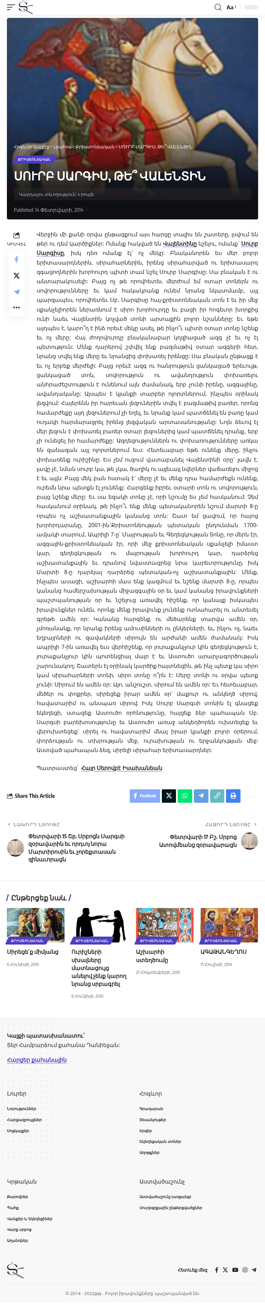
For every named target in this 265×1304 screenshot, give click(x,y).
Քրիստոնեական (34, 160)
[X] (225, 1271)
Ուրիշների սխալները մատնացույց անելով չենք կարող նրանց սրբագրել (98, 968)
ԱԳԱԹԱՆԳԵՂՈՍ (223, 952)
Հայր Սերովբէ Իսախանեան (121, 768)
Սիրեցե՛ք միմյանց (32, 952)
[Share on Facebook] (16, 259)
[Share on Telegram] (16, 293)
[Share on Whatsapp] (184, 796)
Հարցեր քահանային (37, 1060)
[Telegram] (254, 1271)
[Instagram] (245, 1271)
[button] (13, 7)
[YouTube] (235, 1271)
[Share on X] (16, 276)
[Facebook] (216, 1271)
